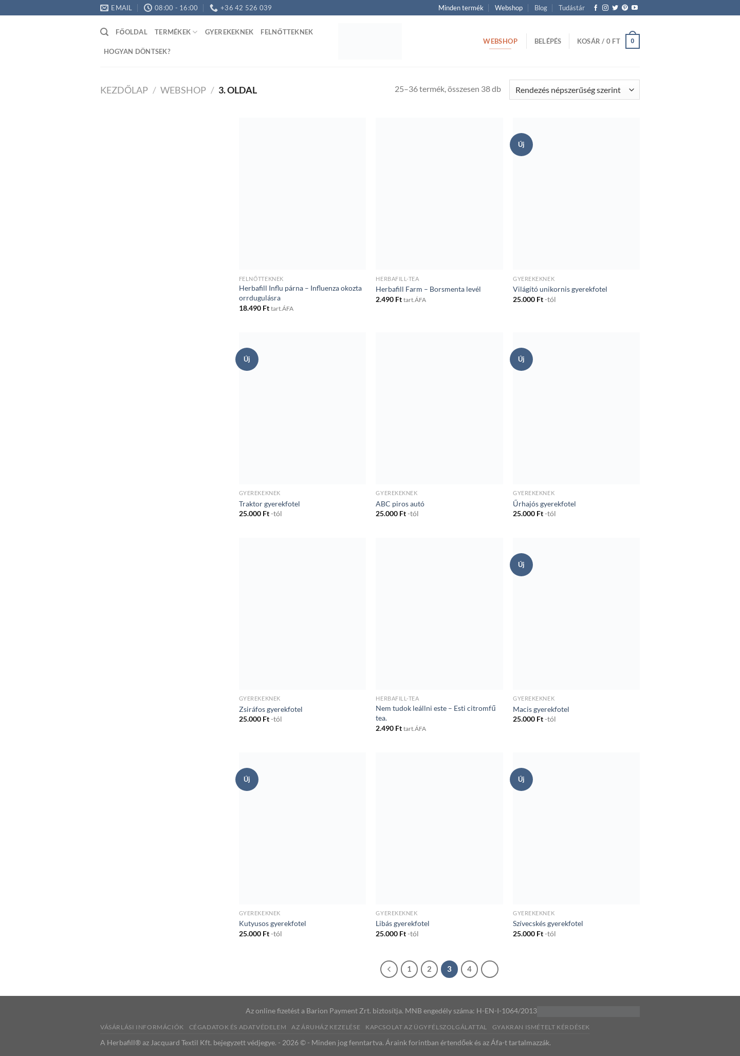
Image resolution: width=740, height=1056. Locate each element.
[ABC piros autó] (439, 408)
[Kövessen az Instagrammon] (605, 8)
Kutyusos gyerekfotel (272, 923)
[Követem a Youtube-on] (635, 8)
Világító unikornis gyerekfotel (560, 289)
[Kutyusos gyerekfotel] (302, 828)
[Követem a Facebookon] (596, 8)
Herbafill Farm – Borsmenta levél (428, 289)
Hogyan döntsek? (137, 51)
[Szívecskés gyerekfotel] (576, 828)
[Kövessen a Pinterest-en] (625, 8)
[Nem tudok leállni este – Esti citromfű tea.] (439, 614)
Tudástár (572, 8)
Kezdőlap (124, 90)
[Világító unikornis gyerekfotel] (576, 194)
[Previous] (389, 969)
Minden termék (461, 8)
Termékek (176, 32)
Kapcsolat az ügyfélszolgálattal (426, 1027)
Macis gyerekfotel (541, 709)
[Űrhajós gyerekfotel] (576, 408)
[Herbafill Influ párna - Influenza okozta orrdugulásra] (302, 194)
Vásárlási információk (142, 1027)
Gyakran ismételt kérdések (541, 1027)
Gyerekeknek (229, 32)
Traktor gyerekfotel (269, 503)
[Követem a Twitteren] (615, 8)
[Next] (489, 969)
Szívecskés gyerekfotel (548, 923)
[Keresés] (104, 32)
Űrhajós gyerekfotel (544, 503)
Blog (540, 8)
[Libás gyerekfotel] (439, 828)
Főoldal (131, 32)
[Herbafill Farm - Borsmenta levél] (439, 194)
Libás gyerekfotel (403, 923)
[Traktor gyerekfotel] (302, 408)
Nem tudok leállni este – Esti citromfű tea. (435, 713)
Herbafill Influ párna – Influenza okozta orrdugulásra (300, 293)
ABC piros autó (400, 503)
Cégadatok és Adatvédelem (238, 1027)
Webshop (509, 8)
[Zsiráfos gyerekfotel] (302, 614)
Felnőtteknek (287, 32)
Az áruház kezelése (325, 1027)
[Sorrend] (574, 90)
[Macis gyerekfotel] (576, 614)
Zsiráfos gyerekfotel (271, 709)
